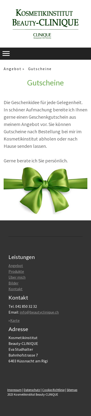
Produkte (16, 271)
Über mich (16, 277)
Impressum (14, 390)
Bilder (13, 283)
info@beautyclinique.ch (39, 312)
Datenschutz (32, 390)
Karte (15, 320)
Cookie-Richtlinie (53, 390)
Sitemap (72, 390)
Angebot (15, 265)
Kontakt (15, 288)
